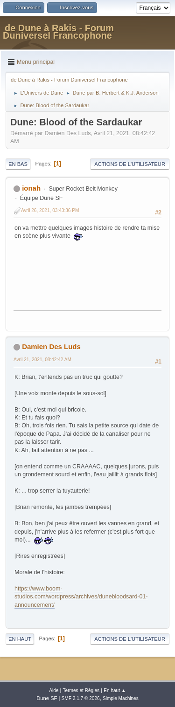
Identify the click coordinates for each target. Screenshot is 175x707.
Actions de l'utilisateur (129, 164)
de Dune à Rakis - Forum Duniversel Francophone (58, 32)
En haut (19, 639)
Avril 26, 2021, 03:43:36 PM (50, 210)
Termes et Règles (81, 690)
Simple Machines (121, 698)
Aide (53, 690)
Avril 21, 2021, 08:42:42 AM (42, 359)
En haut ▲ (115, 690)
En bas (18, 164)
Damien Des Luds (51, 346)
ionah (31, 188)
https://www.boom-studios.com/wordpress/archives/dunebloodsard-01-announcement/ (81, 596)
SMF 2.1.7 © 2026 (81, 698)
